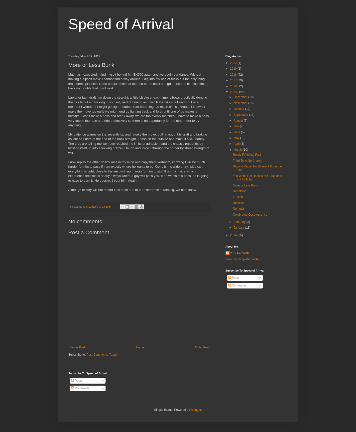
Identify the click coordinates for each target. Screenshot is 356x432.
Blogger (196, 410)
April (237, 143)
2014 (233, 235)
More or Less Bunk (245, 185)
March (238, 149)
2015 (233, 92)
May (237, 138)
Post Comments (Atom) (102, 354)
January (239, 227)
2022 (233, 63)
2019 (233, 68)
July (237, 126)
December (241, 97)
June (237, 132)
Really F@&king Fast (247, 154)
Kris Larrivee (240, 253)
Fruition (238, 197)
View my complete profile (242, 259)
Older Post (202, 347)
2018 (233, 74)
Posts (233, 278)
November (241, 103)
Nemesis (238, 208)
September (241, 115)
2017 (233, 80)
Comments (237, 285)
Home (140, 347)
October (239, 109)
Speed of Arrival (121, 24)
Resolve (238, 203)
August (239, 120)
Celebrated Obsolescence (250, 214)
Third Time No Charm (247, 160)
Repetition (239, 191)
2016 (233, 86)
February (240, 222)
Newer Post (77, 347)
